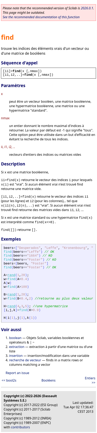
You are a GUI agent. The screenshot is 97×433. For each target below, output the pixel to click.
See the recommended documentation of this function (41, 17)
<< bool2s (9, 380)
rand (11, 275)
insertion (16, 355)
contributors (20, 427)
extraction (16, 346)
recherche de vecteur (25, 360)
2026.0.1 (87, 8)
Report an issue (17, 373)
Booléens (49, 380)
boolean (15, 338)
